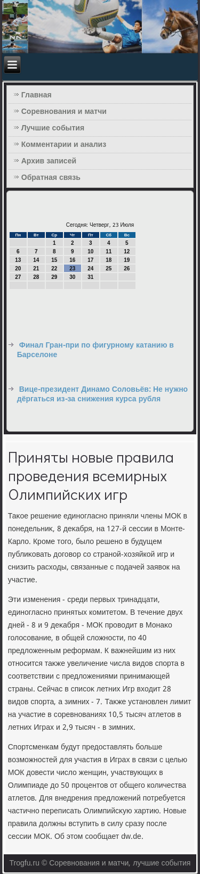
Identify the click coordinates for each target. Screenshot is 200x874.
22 (54, 268)
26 (127, 268)
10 (90, 251)
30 (72, 277)
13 (18, 260)
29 (54, 277)
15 (54, 260)
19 (127, 260)
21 (36, 268)
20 (18, 268)
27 (18, 277)
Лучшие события (52, 128)
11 (108, 251)
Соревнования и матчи (64, 111)
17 (90, 260)
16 (72, 260)
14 (36, 260)
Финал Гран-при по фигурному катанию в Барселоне (95, 350)
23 (72, 268)
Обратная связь (51, 177)
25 (108, 268)
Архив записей (48, 161)
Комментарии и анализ (63, 144)
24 (90, 268)
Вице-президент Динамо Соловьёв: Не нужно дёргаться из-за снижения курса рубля (102, 394)
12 (127, 251)
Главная (36, 95)
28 (36, 277)
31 (90, 277)
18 (108, 260)
